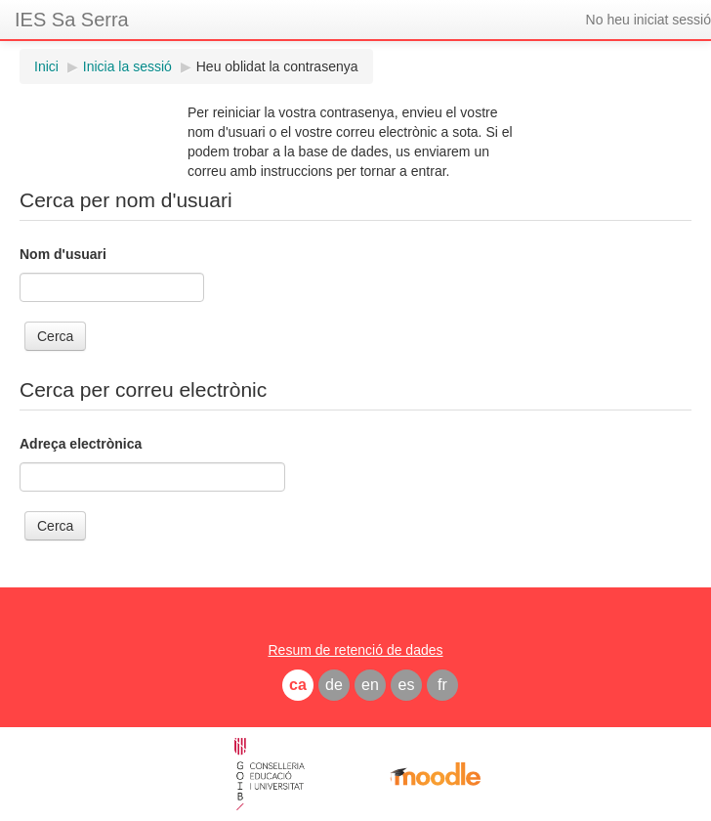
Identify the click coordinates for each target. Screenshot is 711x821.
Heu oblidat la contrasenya (277, 66)
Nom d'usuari (63, 254)
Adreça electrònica (81, 444)
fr (442, 684)
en (370, 684)
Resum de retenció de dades (356, 650)
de (334, 684)
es (406, 684)
